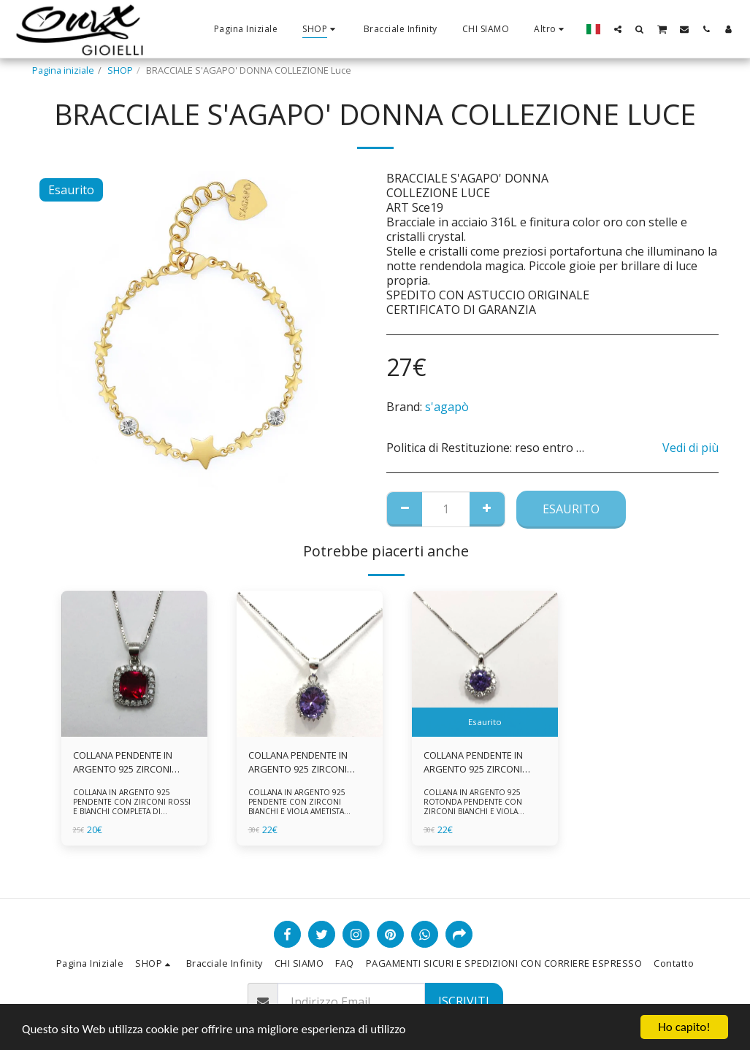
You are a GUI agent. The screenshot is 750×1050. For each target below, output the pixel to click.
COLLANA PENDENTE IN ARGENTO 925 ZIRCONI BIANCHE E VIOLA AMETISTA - (483, 762)
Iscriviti (463, 1001)
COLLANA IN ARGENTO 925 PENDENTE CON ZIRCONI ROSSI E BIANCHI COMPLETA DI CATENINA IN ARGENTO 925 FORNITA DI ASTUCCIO (132, 811)
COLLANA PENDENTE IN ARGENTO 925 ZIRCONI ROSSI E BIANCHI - (122, 762)
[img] (134, 664)
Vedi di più (690, 447)
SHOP (120, 70)
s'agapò (447, 407)
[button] (618, 29)
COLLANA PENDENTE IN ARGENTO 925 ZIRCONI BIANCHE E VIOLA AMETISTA (307, 762)
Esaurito (571, 509)
